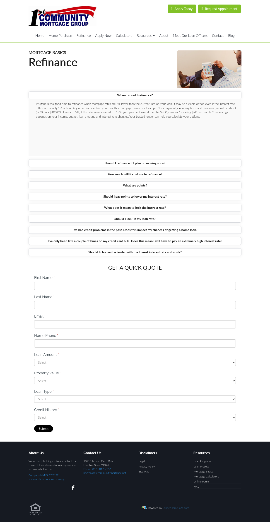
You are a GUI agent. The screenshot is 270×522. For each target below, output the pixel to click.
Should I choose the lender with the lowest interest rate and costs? (135, 252)
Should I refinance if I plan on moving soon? (135, 163)
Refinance (83, 35)
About (163, 35)
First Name (44, 278)
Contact (218, 35)
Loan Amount (46, 355)
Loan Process (201, 466)
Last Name (44, 297)
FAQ (196, 486)
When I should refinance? (135, 95)
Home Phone (46, 335)
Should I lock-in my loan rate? (135, 219)
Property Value (47, 373)
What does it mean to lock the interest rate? (135, 207)
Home (39, 35)
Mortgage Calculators (206, 476)
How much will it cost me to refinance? (135, 174)
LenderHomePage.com (176, 508)
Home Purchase (60, 35)
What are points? (135, 185)
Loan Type (44, 391)
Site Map (144, 471)
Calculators (124, 35)
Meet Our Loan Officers (190, 35)
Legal (142, 461)
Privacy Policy (147, 466)
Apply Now (103, 35)
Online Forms (202, 481)
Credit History (46, 410)
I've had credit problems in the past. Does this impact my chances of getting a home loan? (134, 230)
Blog (231, 35)
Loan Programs (202, 461)
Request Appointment (219, 9)
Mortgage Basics (203, 471)
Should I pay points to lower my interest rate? (135, 196)
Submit (43, 428)
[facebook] (72, 488)
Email (40, 316)
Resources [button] (146, 35)
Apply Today (182, 9)
